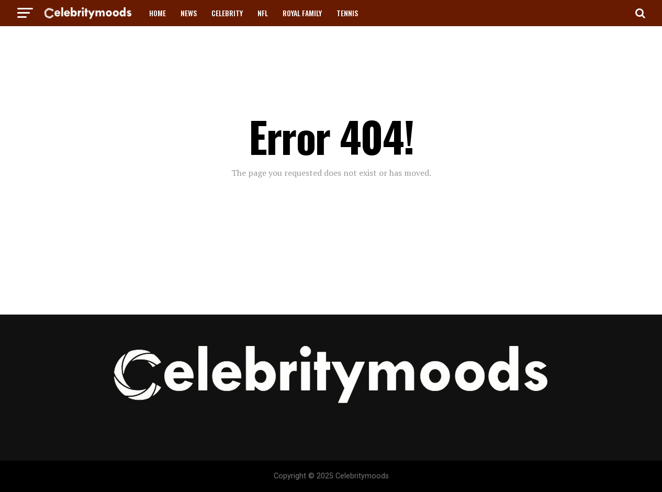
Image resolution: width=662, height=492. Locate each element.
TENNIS (347, 12)
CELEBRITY (227, 12)
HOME (157, 12)
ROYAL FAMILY (302, 12)
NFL (262, 12)
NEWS (189, 12)
